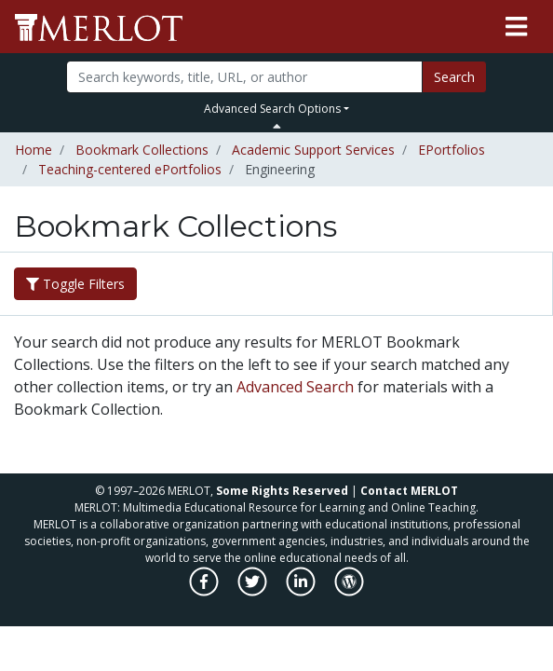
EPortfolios (451, 149)
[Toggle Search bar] (277, 125)
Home (33, 149)
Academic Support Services (313, 149)
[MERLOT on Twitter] (254, 591)
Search (454, 77)
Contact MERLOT (409, 491)
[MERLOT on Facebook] (205, 591)
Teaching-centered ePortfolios (130, 169)
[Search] (244, 77)
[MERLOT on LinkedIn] (302, 591)
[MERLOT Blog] (349, 591)
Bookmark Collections (142, 149)
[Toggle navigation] (516, 27)
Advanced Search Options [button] (272, 108)
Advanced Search (295, 387)
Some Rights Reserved (282, 491)
